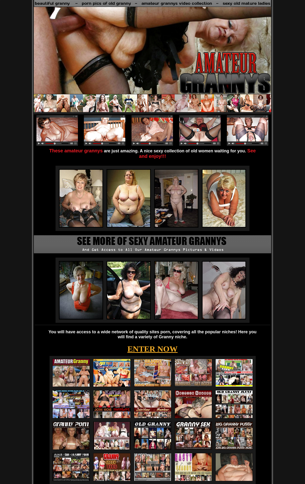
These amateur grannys (76, 150)
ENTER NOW (152, 348)
